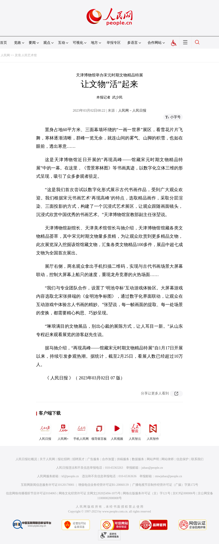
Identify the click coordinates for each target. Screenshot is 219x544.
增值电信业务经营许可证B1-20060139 (103, 484)
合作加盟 (108, 459)
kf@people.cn (70, 476)
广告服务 (93, 459)
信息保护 (182, 459)
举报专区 (114, 42)
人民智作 (153, 430)
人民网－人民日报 (132, 110)
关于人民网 (47, 459)
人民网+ (63, 430)
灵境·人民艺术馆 (26, 55)
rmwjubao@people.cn (168, 476)
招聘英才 (78, 459)
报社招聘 (64, 459)
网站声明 (153, 459)
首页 (3, 42)
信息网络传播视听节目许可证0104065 (31, 493)
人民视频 (117, 430)
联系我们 (197, 459)
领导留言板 (99, 430)
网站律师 (167, 459)
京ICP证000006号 (184, 493)
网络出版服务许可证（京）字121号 (146, 493)
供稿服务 (123, 459)
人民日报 (45, 430)
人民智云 (135, 430)
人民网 (5, 55)
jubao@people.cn (152, 467)
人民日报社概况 (26, 459)
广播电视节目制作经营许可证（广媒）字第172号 (165, 484)
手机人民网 (81, 430)
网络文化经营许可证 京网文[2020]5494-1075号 (90, 493)
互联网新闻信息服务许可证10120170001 (47, 484)
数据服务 (138, 459)
